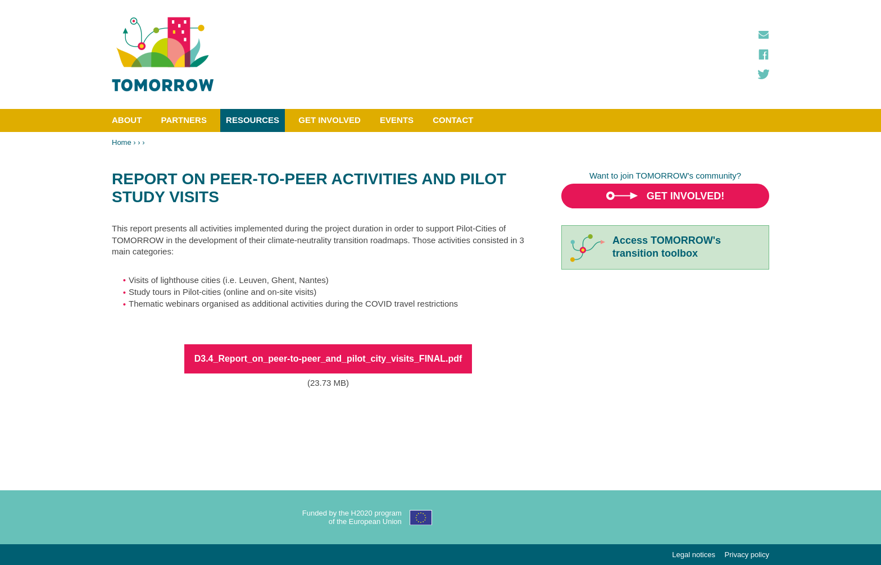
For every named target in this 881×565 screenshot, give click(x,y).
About (127, 120)
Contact (453, 120)
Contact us (763, 34)
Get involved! (686, 196)
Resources (252, 120)
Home (121, 142)
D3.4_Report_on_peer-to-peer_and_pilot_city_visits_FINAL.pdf (328, 358)
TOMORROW (163, 54)
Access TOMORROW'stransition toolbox (666, 247)
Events (397, 120)
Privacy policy (747, 554)
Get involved (329, 120)
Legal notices (693, 554)
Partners (184, 120)
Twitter (763, 74)
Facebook (763, 54)
